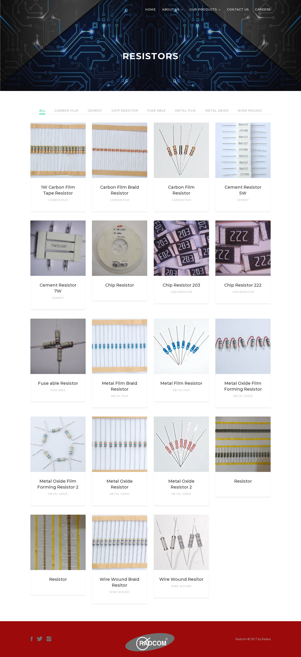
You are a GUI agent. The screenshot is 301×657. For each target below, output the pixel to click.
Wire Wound (250, 110)
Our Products (203, 9)
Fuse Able (156, 110)
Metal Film (185, 110)
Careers (263, 9)
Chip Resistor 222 (243, 285)
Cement (95, 110)
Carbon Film (66, 110)
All (42, 110)
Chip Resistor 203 (181, 285)
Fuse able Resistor (58, 383)
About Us (170, 9)
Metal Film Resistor (181, 383)
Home (150, 9)
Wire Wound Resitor (181, 579)
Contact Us (238, 9)
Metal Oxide (217, 110)
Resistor (243, 481)
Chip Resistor (125, 110)
